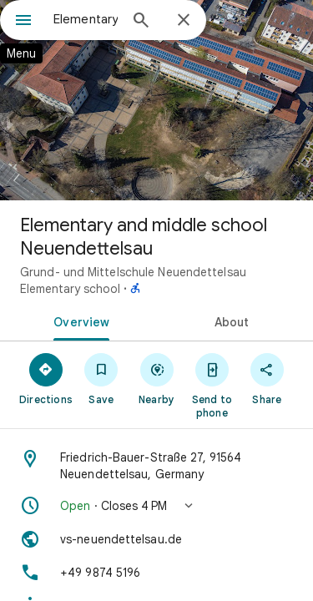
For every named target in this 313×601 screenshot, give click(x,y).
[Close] (183, 21)
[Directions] (45, 378)
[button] (156, 506)
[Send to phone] (212, 385)
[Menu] (23, 21)
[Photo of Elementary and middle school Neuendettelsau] (156, 100)
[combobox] (85, 19)
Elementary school (70, 288)
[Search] (141, 21)
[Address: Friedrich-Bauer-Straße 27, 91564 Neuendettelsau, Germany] (156, 465)
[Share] (267, 378)
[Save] (101, 378)
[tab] (78, 320)
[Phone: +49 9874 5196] (156, 572)
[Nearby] (156, 378)
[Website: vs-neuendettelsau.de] (156, 539)
